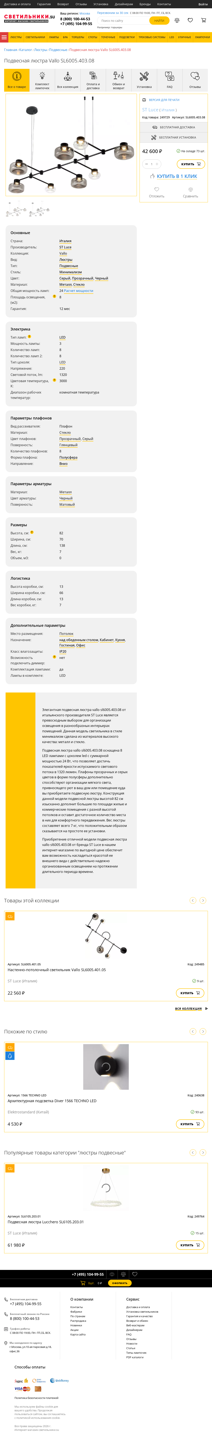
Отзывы (81, 4)
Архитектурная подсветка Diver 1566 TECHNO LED (52, 1100)
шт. (87, 1282)
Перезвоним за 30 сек (112, 13)
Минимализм (70, 272)
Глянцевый (68, 445)
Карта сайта (78, 1334)
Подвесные (58, 49)
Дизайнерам (124, 4)
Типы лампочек (136, 1353)
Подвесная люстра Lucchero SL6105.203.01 (46, 1221)
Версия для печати (164, 100)
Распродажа (78, 1321)
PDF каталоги (134, 1357)
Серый (64, 278)
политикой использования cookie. (38, 1418)
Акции (74, 1330)
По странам (77, 1316)
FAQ (128, 1334)
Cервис (133, 1299)
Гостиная (67, 645)
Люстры (40, 49)
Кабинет (107, 640)
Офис (80, 645)
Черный (101, 278)
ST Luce (65, 247)
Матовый (67, 504)
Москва (85, 13)
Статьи (130, 1348)
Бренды (145, 4)
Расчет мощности (78, 290)
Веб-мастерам (135, 1325)
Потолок (66, 633)
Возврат (63, 4)
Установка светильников (142, 1311)
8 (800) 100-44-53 (75, 19)
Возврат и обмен (137, 1321)
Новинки (76, 1325)
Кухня (120, 640)
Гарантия (44, 4)
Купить (191, 164)
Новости (131, 1343)
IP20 (62, 651)
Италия (65, 241)
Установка (101, 4)
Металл (65, 284)
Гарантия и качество (139, 1316)
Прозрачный (82, 278)
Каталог (4, 37)
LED (62, 337)
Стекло (79, 284)
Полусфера (68, 457)
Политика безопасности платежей (36, 1398)
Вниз (63, 463)
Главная (10, 49)
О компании (81, 1299)
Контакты (164, 4)
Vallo (63, 253)
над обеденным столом (78, 640)
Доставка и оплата (17, 4)
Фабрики (76, 1311)
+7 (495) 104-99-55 (76, 23)
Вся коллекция (191, 1009)
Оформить (120, 1283)
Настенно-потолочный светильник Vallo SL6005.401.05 (57, 969)
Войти (203, 4)
